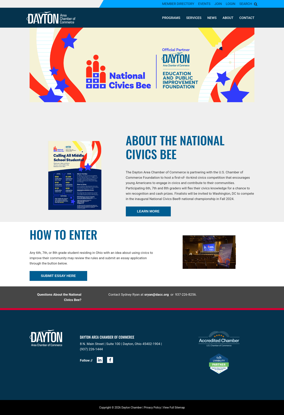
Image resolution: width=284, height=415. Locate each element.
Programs (171, 18)
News (212, 18)
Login (230, 4)
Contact (246, 18)
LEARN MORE (148, 211)
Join (218, 4)
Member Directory (178, 4)
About (227, 18)
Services (193, 18)
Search (245, 4)
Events (204, 4)
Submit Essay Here (58, 276)
